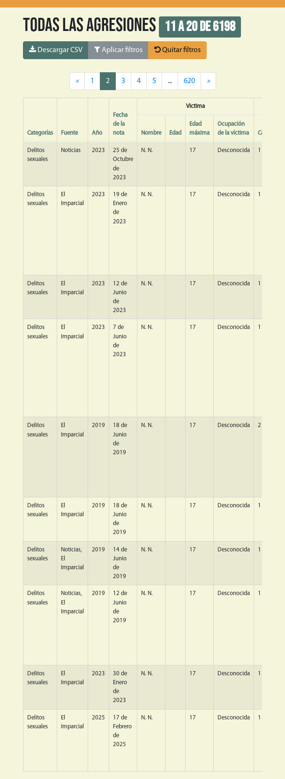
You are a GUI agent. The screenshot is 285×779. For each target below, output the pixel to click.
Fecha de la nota (120, 124)
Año (97, 133)
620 (189, 81)
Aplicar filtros (118, 50)
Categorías (40, 133)
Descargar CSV (55, 50)
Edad (175, 133)
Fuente (69, 133)
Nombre (151, 133)
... (170, 81)
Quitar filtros (177, 50)
